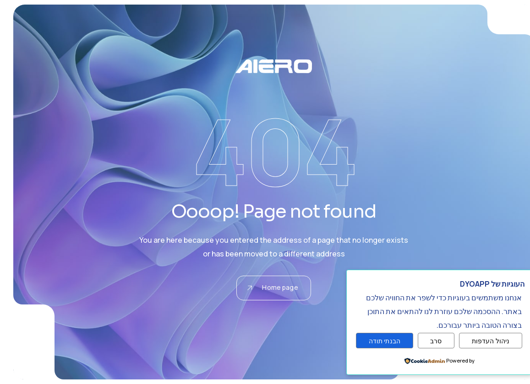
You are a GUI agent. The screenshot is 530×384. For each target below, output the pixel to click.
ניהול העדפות (482, 340)
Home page (264, 287)
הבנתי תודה (376, 340)
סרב (427, 340)
